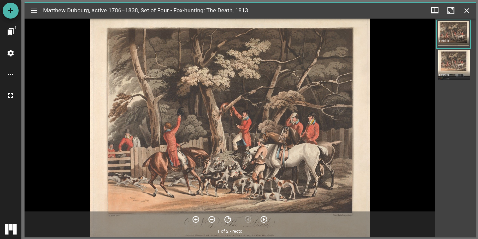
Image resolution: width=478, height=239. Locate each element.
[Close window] (467, 11)
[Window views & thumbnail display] (435, 11)
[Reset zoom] (228, 219)
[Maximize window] (451, 11)
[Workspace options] (11, 74)
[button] (453, 34)
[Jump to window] (11, 32)
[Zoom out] (212, 219)
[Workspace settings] (11, 53)
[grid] (455, 128)
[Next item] (264, 219)
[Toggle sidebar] (34, 11)
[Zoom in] (196, 219)
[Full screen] (11, 96)
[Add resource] (11, 11)
